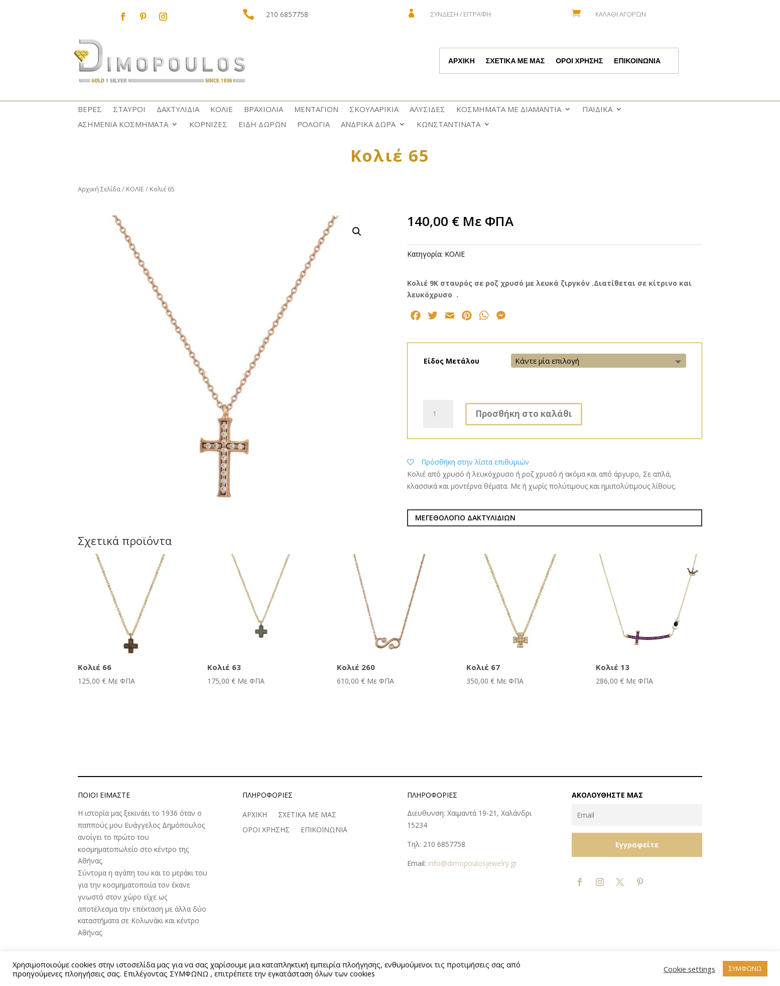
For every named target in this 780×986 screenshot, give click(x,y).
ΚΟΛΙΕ (221, 109)
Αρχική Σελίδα (99, 188)
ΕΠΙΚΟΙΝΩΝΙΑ (637, 61)
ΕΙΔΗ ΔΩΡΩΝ (262, 125)
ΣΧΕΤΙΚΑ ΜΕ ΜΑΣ (515, 61)
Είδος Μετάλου (451, 361)
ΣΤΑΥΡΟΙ (129, 109)
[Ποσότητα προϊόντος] (438, 414)
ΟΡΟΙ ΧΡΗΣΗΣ (579, 61)
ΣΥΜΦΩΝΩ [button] (745, 968)
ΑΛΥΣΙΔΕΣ (427, 109)
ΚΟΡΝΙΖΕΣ (208, 125)
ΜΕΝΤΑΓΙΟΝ (316, 109)
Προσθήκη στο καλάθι (523, 413)
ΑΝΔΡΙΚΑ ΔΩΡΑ (368, 125)
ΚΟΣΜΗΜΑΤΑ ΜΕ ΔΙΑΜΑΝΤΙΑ (508, 109)
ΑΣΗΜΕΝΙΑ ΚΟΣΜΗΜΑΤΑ (123, 125)
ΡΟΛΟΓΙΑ (313, 125)
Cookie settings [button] (689, 968)
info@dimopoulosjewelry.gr (472, 863)
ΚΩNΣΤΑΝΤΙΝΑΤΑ (448, 125)
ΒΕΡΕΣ (90, 109)
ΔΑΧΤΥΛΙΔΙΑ (178, 109)
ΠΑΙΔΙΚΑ (597, 109)
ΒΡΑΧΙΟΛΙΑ (263, 109)
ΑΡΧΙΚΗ (461, 61)
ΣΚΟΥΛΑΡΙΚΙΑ (374, 109)
